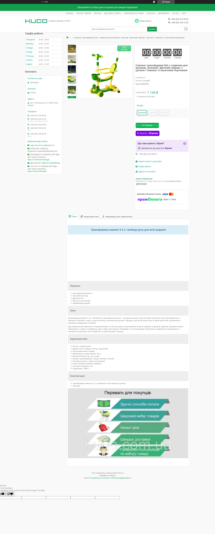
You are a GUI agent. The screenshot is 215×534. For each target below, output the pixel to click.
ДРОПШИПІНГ (163, 13)
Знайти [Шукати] (152, 29)
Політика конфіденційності (121, 478)
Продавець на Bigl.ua (107, 475)
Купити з (149, 133)
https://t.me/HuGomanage (38, 159)
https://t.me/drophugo (51, 163)
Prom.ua (120, 473)
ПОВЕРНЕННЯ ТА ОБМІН (134, 13)
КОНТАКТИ (151, 13)
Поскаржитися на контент (100, 478)
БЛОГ (184, 13)
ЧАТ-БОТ (175, 13)
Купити (148, 125)
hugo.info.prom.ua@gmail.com (42, 145)
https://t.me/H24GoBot (36, 171)
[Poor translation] (10, 494)
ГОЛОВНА (69, 13)
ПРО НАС (97, 13)
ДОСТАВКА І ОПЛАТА (112, 13)
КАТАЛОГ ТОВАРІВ (83, 13)
